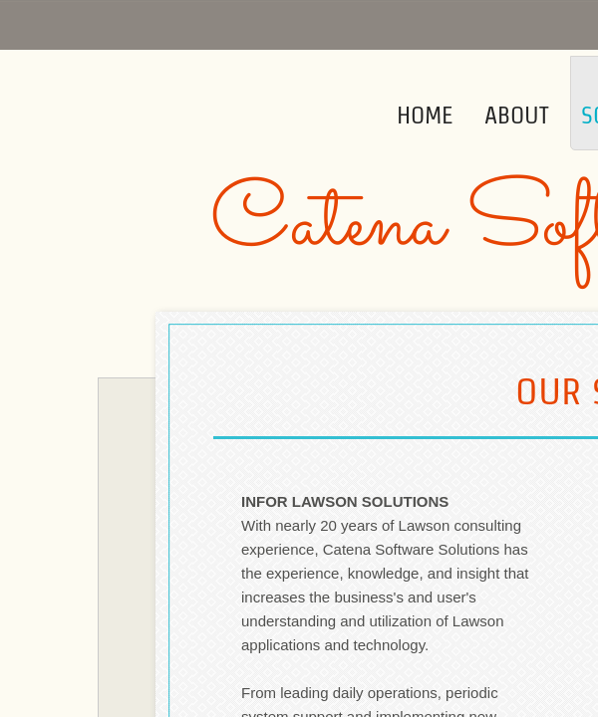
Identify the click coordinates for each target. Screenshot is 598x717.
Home (424, 115)
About (516, 115)
